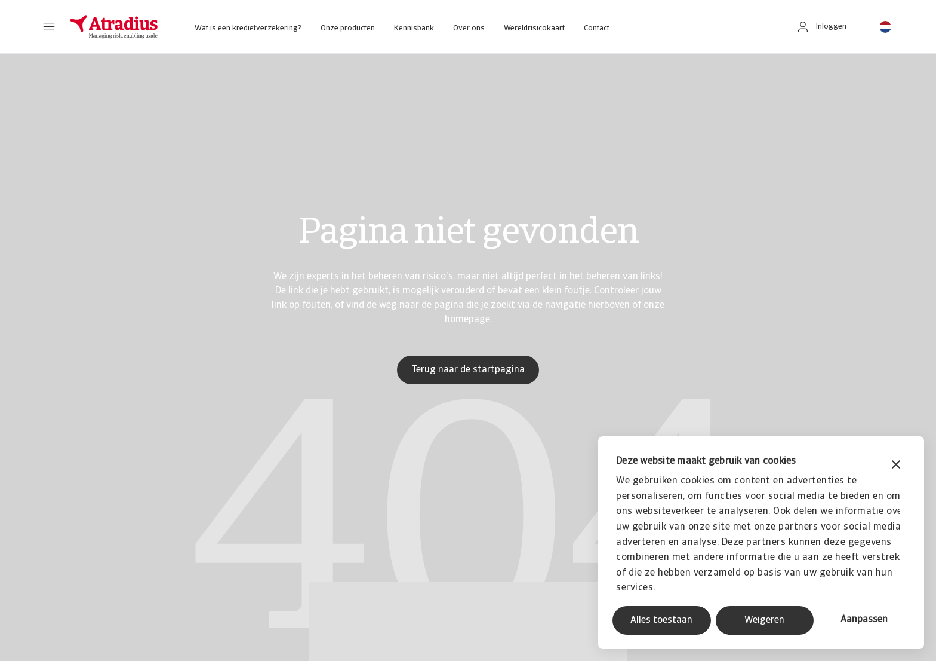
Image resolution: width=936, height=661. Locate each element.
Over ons (469, 28)
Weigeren (764, 620)
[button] (49, 27)
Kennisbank (414, 28)
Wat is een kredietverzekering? (248, 28)
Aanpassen (864, 620)
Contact (596, 28)
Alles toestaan (661, 620)
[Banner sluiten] (896, 466)
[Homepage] (114, 27)
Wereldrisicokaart (534, 28)
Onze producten (348, 28)
